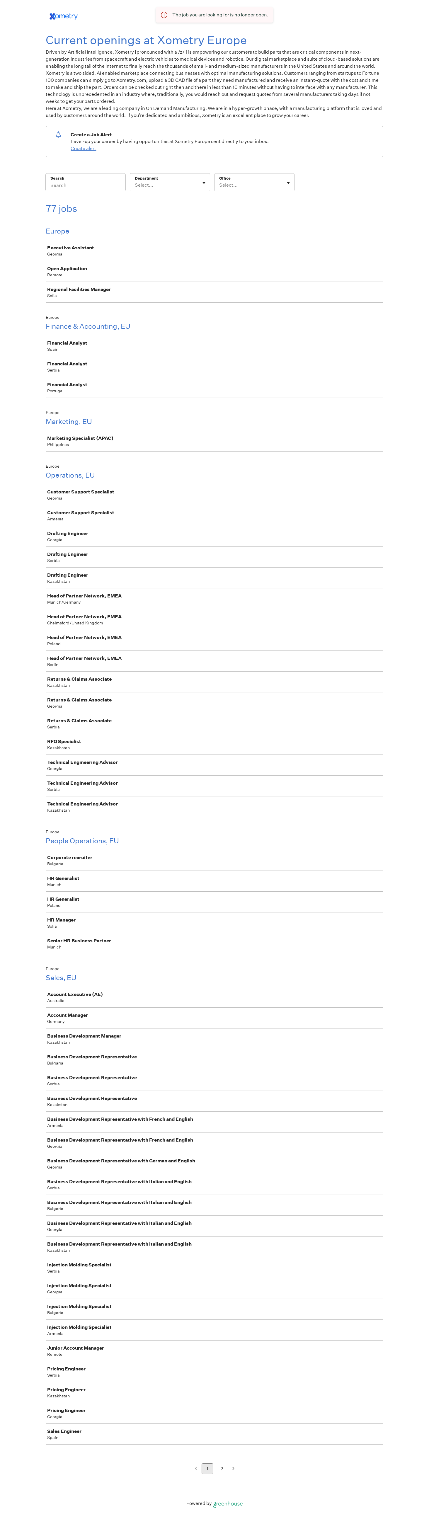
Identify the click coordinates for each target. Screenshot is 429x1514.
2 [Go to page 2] (221, 1469)
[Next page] (233, 1469)
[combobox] (135, 185)
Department (146, 178)
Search (57, 178)
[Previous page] (196, 1469)
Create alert (83, 148)
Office (225, 178)
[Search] (85, 186)
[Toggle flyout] (203, 182)
